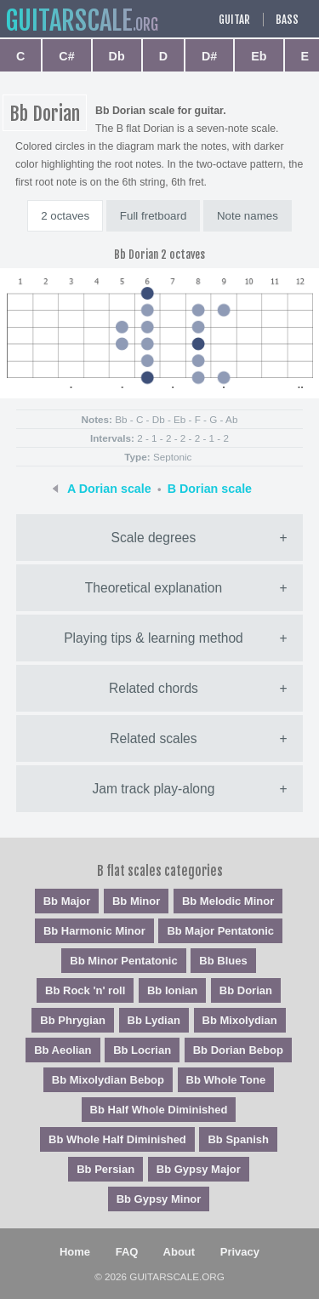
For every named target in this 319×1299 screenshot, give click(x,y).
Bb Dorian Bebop (238, 1050)
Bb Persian (105, 1169)
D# (209, 56)
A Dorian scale (109, 488)
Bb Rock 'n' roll (85, 990)
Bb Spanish (238, 1139)
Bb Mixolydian (239, 1020)
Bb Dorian (245, 990)
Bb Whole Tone (226, 1079)
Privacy (239, 1251)
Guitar (234, 19)
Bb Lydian (154, 1020)
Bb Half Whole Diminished (159, 1109)
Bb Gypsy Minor (159, 1199)
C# (66, 56)
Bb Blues (223, 960)
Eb (258, 56)
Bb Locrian (142, 1050)
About (179, 1251)
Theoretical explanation (153, 588)
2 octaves (65, 215)
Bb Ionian (172, 990)
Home (75, 1251)
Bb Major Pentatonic (220, 930)
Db (117, 56)
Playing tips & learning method (153, 638)
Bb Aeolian (62, 1050)
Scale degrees (154, 537)
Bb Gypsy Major (199, 1169)
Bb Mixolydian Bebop (108, 1079)
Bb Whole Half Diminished (117, 1139)
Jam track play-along (154, 788)
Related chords (153, 688)
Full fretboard (153, 215)
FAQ (127, 1251)
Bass (287, 19)
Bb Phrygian (72, 1020)
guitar (69, 20)
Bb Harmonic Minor (94, 930)
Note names (247, 215)
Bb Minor (136, 901)
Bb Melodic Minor (228, 901)
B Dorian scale (210, 488)
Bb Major (67, 901)
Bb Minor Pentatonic (123, 960)
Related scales (153, 738)
